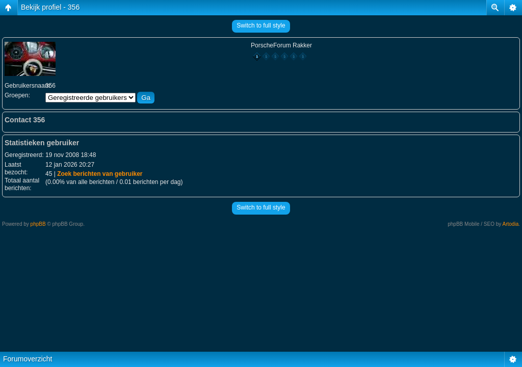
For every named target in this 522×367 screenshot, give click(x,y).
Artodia (511, 224)
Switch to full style (261, 25)
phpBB (38, 224)
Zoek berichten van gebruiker (99, 173)
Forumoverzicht (27, 359)
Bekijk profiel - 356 (50, 7)
